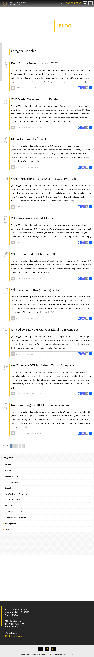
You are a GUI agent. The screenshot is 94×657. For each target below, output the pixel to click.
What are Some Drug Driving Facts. (35, 290)
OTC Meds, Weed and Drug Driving (35, 99)
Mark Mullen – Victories (14, 500)
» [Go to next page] (23, 445)
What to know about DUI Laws (32, 218)
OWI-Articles (10, 506)
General (8, 488)
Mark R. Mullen (36, 88)
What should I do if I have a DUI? (33, 254)
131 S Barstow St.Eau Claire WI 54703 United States (14, 624)
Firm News (26, 88)
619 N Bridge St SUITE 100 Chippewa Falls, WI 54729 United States (17, 612)
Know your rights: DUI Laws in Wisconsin (40, 405)
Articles (8, 470)
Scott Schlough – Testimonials (17, 512)
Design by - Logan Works (64, 654)
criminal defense (11, 476)
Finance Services (11, 482)
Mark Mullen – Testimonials (16, 494)
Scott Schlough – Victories (15, 518)
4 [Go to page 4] (20, 445)
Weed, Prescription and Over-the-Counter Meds (44, 179)
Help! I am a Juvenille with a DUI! (34, 63)
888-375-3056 (13, 635)
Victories (8, 529)
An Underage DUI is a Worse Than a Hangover (43, 365)
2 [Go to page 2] (13, 445)
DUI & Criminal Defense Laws (31, 139)
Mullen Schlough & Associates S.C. (38, 654)
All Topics (9, 464)
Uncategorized (10, 524)
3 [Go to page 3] (16, 445)
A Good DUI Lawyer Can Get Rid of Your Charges (45, 329)
